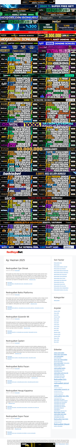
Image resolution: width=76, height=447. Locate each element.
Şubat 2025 (56, 320)
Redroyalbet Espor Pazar (17, 416)
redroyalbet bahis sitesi (18, 283)
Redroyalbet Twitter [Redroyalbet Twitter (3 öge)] (59, 412)
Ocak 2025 (56, 322)
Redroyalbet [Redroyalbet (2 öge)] (66, 363)
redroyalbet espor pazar (12, 433)
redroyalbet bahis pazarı (12, 381)
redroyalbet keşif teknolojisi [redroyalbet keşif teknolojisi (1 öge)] (58, 397)
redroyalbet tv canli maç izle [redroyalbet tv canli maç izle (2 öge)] (60, 410)
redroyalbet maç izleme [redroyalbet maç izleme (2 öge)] (59, 399)
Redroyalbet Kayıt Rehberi (60, 268)
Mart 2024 (56, 342)
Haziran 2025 (57, 317)
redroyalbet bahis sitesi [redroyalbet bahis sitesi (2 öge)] (59, 370)
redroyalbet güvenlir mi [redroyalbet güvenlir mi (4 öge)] (61, 389)
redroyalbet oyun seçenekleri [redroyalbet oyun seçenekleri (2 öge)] (60, 402)
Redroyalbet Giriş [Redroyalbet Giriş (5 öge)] (60, 379)
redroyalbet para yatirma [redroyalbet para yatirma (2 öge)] (59, 403)
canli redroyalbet (10, 283)
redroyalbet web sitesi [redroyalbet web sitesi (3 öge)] (60, 414)
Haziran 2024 (57, 336)
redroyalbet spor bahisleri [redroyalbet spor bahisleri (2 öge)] (60, 406)
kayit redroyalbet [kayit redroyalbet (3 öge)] (58, 363)
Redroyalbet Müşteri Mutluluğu (61, 270)
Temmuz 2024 (57, 334)
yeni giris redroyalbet (31, 433)
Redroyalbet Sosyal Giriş (59, 284)
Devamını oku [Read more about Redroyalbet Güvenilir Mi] (27, 328)
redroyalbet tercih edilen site (33, 407)
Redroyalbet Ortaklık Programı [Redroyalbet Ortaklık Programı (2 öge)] (61, 400)
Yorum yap (9, 285)
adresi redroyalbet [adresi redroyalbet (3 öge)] (59, 352)
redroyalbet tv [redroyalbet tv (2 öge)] (57, 409)
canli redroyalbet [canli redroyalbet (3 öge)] (58, 356)
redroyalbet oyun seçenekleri (22, 332)
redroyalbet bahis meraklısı (12, 357)
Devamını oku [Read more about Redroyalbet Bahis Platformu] (34, 303)
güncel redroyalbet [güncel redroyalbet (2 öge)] (58, 361)
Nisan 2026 (56, 313)
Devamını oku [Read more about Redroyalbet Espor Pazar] (18, 429)
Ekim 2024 (56, 328)
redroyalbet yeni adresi (39, 307)
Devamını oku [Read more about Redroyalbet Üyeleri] (18, 353)
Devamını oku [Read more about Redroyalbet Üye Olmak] (32, 279)
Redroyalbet (9, 282)
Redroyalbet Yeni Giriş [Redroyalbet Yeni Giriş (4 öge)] (61, 419)
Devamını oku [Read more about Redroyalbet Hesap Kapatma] (12, 403)
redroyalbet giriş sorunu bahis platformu (26, 307)
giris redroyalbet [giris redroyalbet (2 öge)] (57, 358)
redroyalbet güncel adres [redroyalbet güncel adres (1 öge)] (57, 381)
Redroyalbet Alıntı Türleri (59, 278)
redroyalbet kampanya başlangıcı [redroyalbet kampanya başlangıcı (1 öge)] (58, 392)
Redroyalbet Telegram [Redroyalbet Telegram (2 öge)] (59, 408)
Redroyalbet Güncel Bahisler (60, 276)
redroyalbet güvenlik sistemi (32, 381)
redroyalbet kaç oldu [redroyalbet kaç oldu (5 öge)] (61, 396)
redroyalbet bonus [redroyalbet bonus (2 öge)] (58, 371)
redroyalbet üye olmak (28, 283)
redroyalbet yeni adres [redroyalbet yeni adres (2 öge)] (59, 415)
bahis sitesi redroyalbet (11, 407)
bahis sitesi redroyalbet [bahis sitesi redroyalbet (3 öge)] (60, 354)
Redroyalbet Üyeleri (15, 340)
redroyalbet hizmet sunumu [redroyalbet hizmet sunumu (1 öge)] (58, 391)
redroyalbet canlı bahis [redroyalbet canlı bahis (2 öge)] (59, 374)
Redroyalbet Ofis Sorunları (60, 286)
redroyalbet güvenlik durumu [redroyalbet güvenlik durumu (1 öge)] (58, 387)
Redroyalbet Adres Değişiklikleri (61, 288)
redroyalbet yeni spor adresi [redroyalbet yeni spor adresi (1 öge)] (58, 420)
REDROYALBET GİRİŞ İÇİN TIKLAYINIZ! (38, 32)
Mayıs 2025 (56, 318)
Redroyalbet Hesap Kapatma (19, 390)
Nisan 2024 (56, 340)
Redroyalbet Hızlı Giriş (59, 282)
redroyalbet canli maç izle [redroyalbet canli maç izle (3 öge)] (61, 373)
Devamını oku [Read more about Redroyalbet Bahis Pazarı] (35, 377)
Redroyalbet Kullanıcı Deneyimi (61, 272)
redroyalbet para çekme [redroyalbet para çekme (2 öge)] (59, 405)
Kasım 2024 (56, 326)
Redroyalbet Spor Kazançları (60, 274)
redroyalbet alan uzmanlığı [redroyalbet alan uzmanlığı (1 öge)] (58, 366)
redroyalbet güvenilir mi (12, 332)
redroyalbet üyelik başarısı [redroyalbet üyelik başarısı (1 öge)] (57, 422)
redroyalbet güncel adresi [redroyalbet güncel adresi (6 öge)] (61, 384)
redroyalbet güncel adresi (23, 357)
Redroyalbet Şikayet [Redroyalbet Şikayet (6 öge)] (61, 424)
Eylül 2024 (56, 330)
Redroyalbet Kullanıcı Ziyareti (60, 266)
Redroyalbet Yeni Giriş (33, 332)
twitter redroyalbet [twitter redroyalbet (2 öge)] (58, 426)
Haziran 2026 (57, 311)
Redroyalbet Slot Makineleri (60, 280)
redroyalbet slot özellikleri (22, 433)
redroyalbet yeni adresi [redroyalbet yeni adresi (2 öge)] (59, 417)
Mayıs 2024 (56, 338)
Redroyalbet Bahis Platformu (19, 292)
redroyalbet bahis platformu (12, 307)
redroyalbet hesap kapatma (22, 407)
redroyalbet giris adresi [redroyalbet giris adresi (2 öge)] (59, 377)
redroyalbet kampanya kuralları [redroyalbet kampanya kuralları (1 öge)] (58, 394)
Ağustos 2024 (57, 332)
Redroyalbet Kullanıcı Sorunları (61, 289)
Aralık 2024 (56, 324)
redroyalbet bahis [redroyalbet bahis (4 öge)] (59, 368)
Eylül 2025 (56, 315)
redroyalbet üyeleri (32, 357)
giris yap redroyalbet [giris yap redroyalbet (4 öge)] (60, 360)
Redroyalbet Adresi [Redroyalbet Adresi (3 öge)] (59, 365)
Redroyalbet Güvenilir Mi (17, 316)
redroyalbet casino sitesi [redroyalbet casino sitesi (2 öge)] (59, 376)
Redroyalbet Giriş (58, 263)
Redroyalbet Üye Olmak (17, 268)
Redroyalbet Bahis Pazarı (17, 366)
